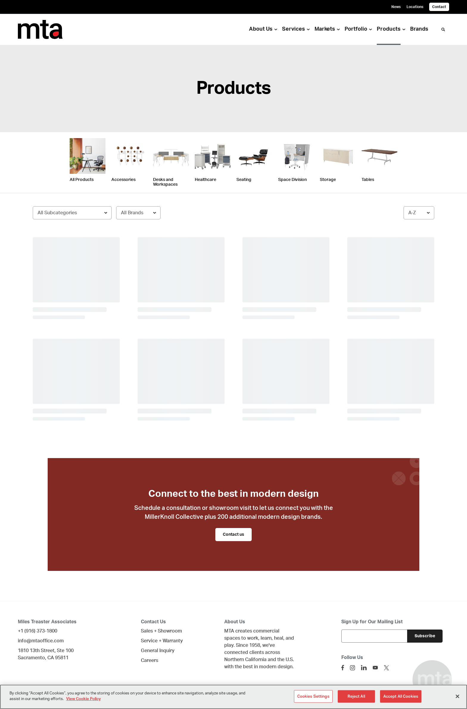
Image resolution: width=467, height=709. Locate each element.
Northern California (245, 659)
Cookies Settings (313, 696)
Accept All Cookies (400, 696)
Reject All (356, 696)
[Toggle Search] (443, 29)
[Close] (457, 696)
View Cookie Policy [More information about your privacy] (83, 699)
